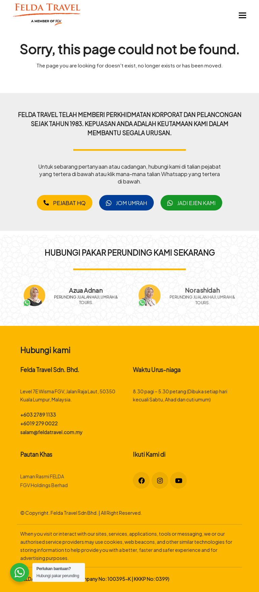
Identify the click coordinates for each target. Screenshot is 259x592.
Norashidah (202, 290)
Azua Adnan (88, 289)
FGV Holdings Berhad (44, 485)
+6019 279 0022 (39, 423)
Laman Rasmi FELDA (42, 476)
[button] (242, 14)
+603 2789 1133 (38, 414)
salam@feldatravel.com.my (51, 432)
